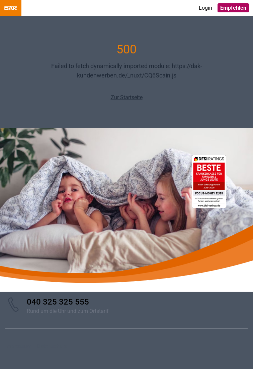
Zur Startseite (127, 97)
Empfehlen (233, 8)
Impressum (18, 346)
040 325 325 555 (58, 302)
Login (205, 8)
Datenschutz (52, 346)
